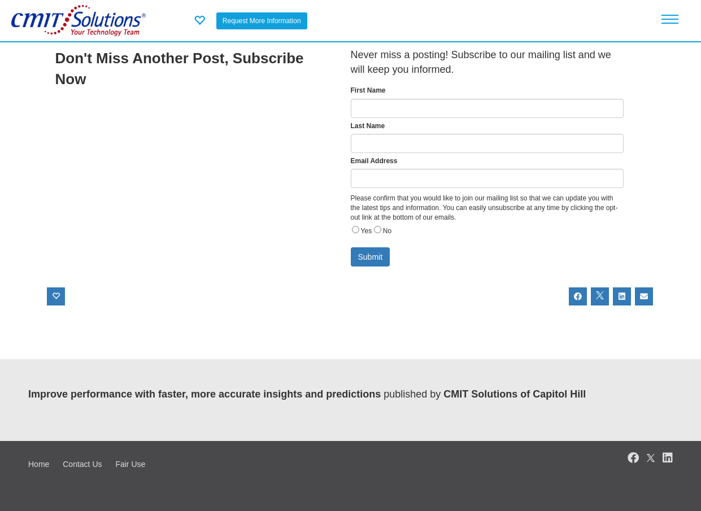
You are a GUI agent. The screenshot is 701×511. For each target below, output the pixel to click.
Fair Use (130, 464)
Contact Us (82, 464)
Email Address (374, 161)
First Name (368, 90)
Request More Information (262, 21)
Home (38, 464)
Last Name (368, 126)
